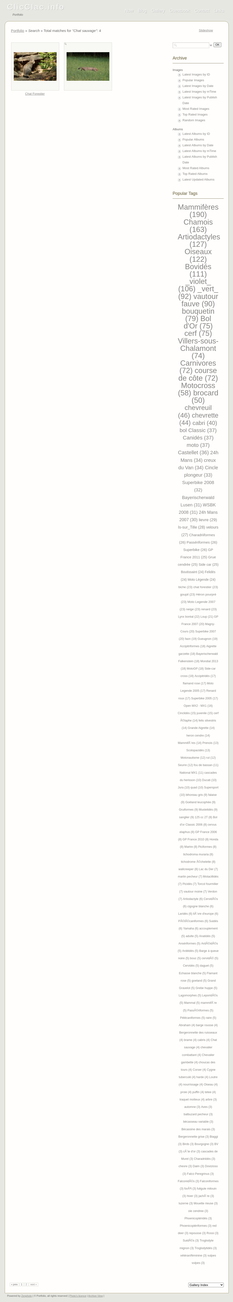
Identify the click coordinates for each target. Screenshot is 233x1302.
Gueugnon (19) (208, 639)
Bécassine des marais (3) (198, 1129)
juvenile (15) (205, 713)
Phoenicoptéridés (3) (198, 1218)
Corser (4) (200, 1069)
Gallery (158, 10)
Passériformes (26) (202, 542)
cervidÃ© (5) (210, 958)
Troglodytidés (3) (205, 1248)
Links (219, 10)
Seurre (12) (186, 765)
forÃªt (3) (190, 1188)
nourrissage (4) (193, 1084)
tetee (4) (210, 1092)
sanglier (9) (187, 817)
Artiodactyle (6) (193, 899)
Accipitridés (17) (205, 676)
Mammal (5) (192, 1002)
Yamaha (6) (191, 928)
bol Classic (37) (198, 430)
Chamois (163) (198, 226)
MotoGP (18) (196, 668)
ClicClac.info (36, 7)
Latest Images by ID (196, 74)
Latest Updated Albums (198, 179)
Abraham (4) (187, 1025)
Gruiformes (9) (189, 809)
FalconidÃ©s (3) (189, 1181)
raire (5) (211, 1017)
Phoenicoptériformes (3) (196, 1225)
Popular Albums (193, 139)
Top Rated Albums (195, 174)
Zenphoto (26, 1295)
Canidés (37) (198, 438)
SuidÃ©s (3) (191, 1240)
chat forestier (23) (205, 587)
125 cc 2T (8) (204, 817)
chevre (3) (186, 1166)
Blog (142, 10)
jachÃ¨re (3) (206, 1196)
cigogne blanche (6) (200, 906)
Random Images (194, 120)
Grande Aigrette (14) (201, 728)
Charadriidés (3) (204, 1159)
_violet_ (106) (194, 285)
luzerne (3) (186, 1203)
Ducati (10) (209, 780)
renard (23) (209, 609)
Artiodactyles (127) (199, 240)
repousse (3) (197, 1233)
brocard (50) (205, 396)
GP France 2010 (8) (196, 839)
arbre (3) (211, 1099)
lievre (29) (208, 519)
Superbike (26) (195, 550)
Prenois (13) (210, 743)
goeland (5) (200, 980)
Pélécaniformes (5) (193, 1017)
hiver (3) (193, 1196)
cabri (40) (205, 423)
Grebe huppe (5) (206, 988)
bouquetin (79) (198, 315)
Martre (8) (191, 846)
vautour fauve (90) (199, 300)
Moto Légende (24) (201, 579)
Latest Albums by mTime (199, 151)
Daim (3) (199, 1166)
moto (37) (198, 445)
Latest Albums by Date (198, 145)
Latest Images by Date (198, 86)
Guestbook (179, 10)
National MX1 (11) (192, 772)
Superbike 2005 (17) (204, 698)
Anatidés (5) (207, 936)
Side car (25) (208, 564)
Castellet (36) (194, 452)
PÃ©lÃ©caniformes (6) (193, 921)
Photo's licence (77, 1295)
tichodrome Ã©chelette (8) (198, 861)
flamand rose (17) (195, 683)
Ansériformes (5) (190, 943)
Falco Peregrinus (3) (200, 1174)
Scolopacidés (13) (198, 750)
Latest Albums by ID (196, 134)
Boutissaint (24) (193, 572)
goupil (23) (188, 594)
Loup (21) (207, 616)
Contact (202, 10)
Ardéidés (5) (190, 951)
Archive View (95, 1295)
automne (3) (192, 1107)
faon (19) (191, 639)
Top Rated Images (195, 114)
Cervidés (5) (191, 965)
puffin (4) (198, 1092)
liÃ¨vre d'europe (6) (205, 913)
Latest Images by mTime (199, 91)
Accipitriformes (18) (193, 646)
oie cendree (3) (198, 1211)
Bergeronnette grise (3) (194, 1136)
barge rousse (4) (207, 1025)
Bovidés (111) (198, 270)
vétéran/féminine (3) (193, 1255)
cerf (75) (198, 333)
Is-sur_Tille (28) (192, 527)
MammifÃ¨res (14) (190, 743)
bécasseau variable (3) (198, 1121)
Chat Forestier (35, 94)
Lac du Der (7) (208, 869)
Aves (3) (206, 1107)
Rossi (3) (212, 1233)
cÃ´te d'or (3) (192, 1151)
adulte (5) (192, 936)
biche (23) (185, 587)
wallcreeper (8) (189, 869)
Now (129, 10)
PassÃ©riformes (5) (200, 1010)
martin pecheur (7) (190, 876)
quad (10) (197, 787)
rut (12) (211, 757)
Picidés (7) (190, 884)
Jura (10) (184, 787)
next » (33, 1284)
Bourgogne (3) (204, 1144)
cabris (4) (204, 1040)
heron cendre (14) (198, 735)
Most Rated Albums (196, 168)
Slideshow (206, 30)
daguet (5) (207, 965)
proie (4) (186, 1092)
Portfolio (17, 31)
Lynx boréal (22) (189, 616)
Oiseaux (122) (198, 255)
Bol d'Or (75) (198, 322)
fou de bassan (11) (206, 765)
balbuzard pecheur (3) (198, 1114)
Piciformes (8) (207, 846)
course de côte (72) (198, 374)
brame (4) (191, 1040)
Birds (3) (189, 1144)
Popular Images (193, 80)
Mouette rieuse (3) (206, 1203)
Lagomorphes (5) (190, 995)
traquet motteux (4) (192, 1099)
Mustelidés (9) (208, 809)
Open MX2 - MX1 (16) (198, 705)
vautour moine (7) (196, 891)
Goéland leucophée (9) (200, 802)
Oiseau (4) (211, 1084)
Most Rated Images (196, 109)
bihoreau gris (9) (197, 795)
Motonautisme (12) (193, 757)
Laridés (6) (185, 913)
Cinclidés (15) (187, 713)
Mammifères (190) (198, 211)
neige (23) (193, 609)
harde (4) (202, 1077)
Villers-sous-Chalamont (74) (198, 348)
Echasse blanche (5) (193, 973)
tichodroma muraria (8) (198, 854)
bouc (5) (196, 958)
